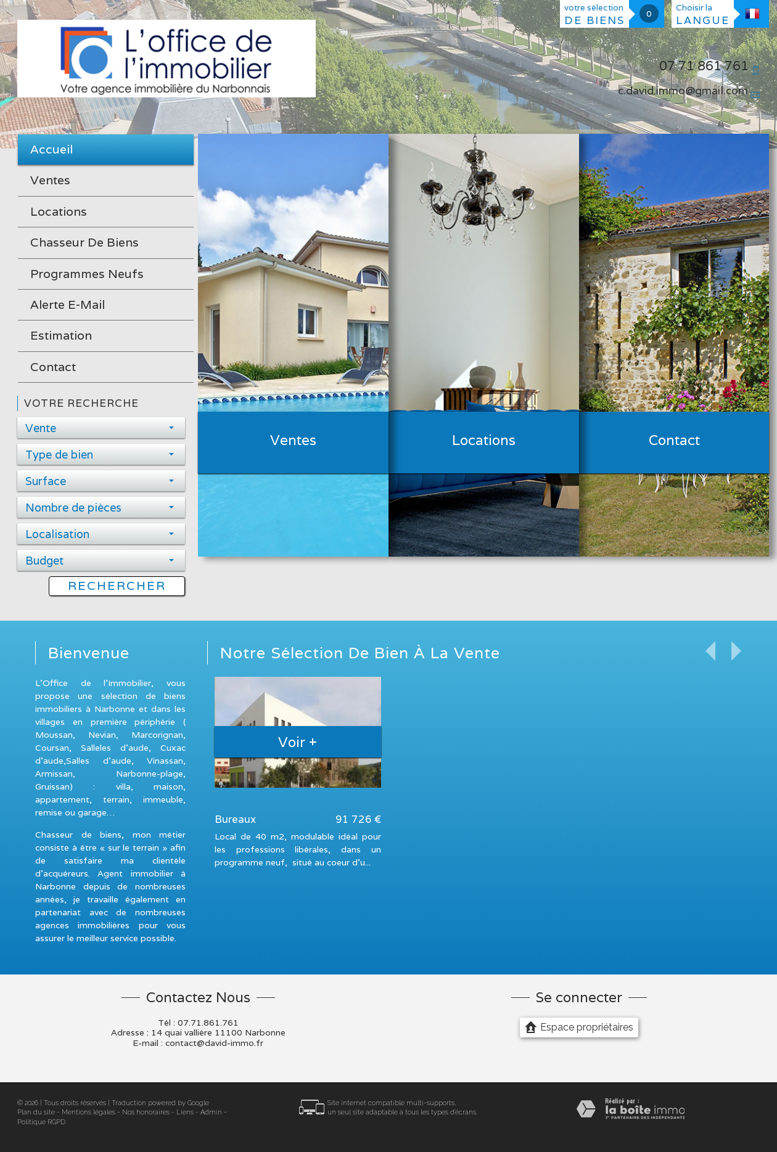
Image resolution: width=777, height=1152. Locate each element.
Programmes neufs (87, 274)
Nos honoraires (146, 1112)
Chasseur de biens (84, 242)
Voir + (297, 742)
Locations (58, 211)
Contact (53, 367)
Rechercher (117, 586)
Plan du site (36, 1112)
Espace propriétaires (579, 1027)
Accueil (51, 149)
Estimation (61, 335)
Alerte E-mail (67, 304)
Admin (211, 1112)
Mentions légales (88, 1112)
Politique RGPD (41, 1122)
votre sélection (594, 14)
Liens (185, 1112)
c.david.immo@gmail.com (683, 90)
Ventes (50, 180)
